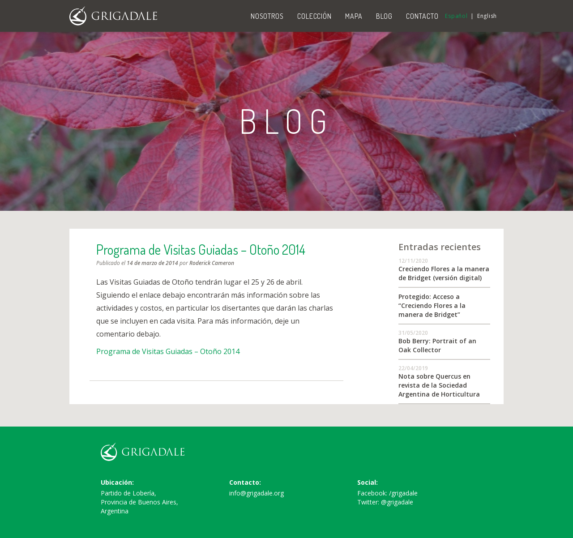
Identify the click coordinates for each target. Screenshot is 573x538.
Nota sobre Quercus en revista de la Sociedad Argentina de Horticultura (439, 385)
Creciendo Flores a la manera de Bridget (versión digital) (443, 273)
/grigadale (403, 493)
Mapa (354, 16)
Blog (384, 16)
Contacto (422, 16)
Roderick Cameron (211, 263)
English (487, 16)
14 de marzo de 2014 (152, 263)
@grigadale (397, 502)
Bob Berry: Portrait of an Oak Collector (437, 345)
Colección (314, 16)
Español (456, 16)
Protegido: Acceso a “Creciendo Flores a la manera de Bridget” (432, 305)
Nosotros (267, 16)
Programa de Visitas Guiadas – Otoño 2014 (200, 249)
